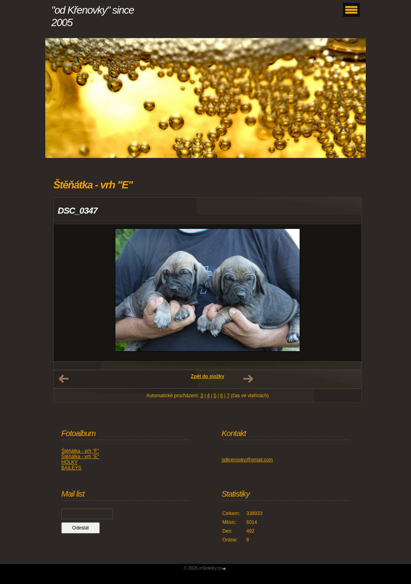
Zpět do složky (207, 376)
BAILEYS (71, 468)
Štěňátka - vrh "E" (80, 456)
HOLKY (69, 462)
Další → (248, 379)
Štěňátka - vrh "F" (80, 451)
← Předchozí (64, 379)
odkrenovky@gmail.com (247, 460)
